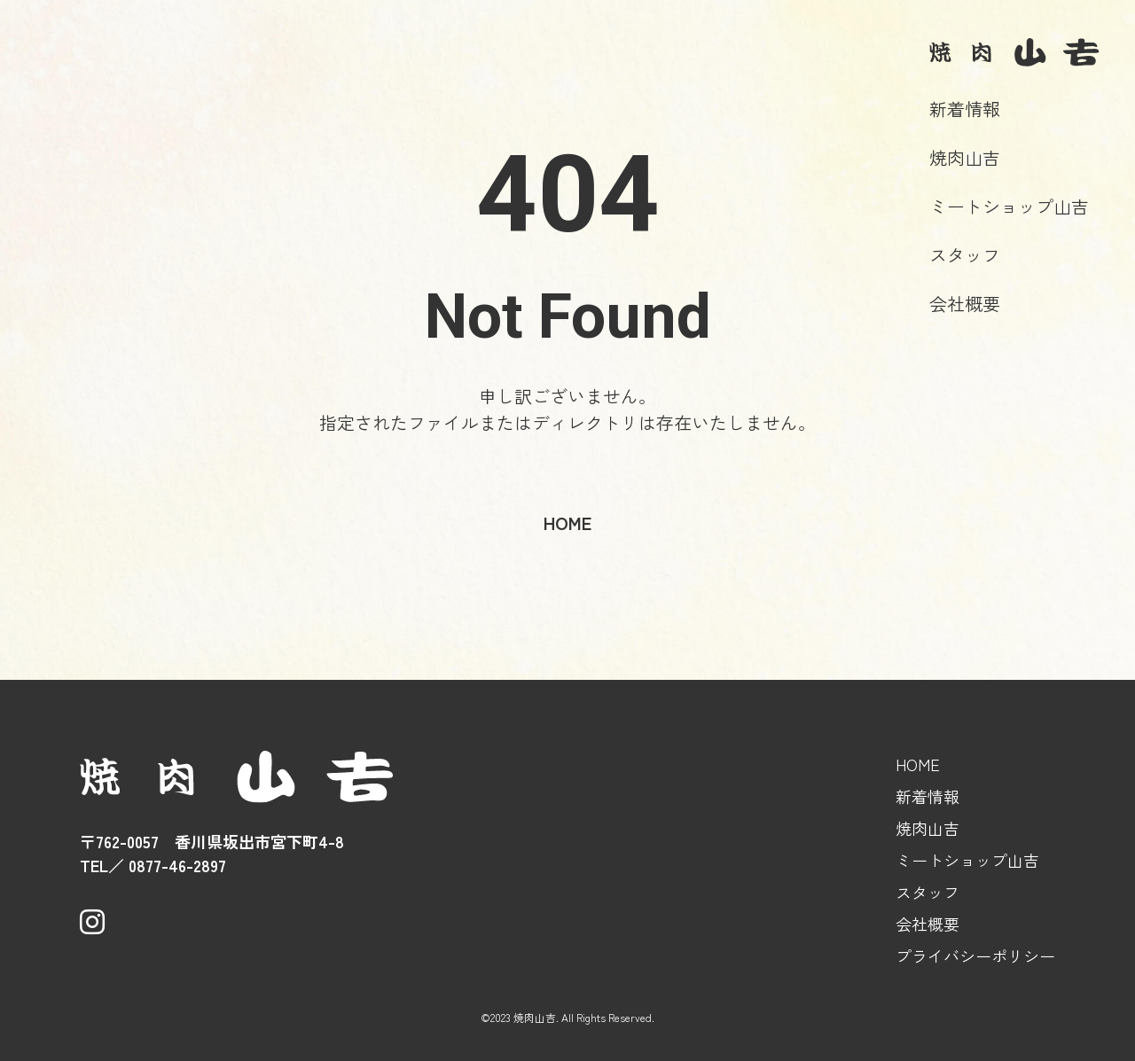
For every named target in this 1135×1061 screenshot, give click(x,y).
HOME (918, 764)
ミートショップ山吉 (1009, 206)
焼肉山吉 (964, 157)
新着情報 (964, 108)
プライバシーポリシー (975, 955)
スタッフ (964, 255)
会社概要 (964, 303)
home (567, 522)
